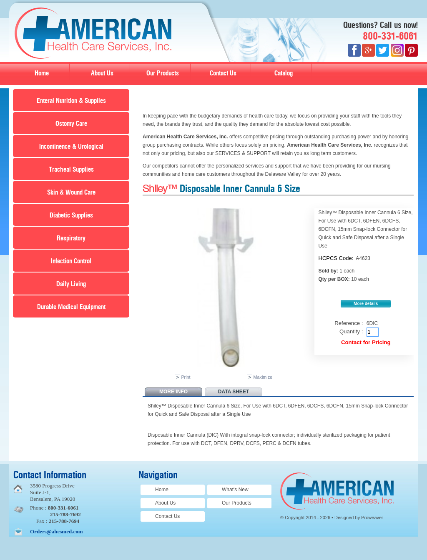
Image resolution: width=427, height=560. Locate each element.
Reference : (348, 323)
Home (42, 73)
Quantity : (351, 331)
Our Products (162, 73)
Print (185, 377)
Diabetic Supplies (71, 215)
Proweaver (372, 517)
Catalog (283, 73)
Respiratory (71, 238)
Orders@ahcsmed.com (56, 531)
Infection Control (71, 261)
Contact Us (223, 73)
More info (173, 392)
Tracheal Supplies (71, 169)
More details (366, 303)
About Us (102, 73)
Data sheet (233, 392)
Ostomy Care (71, 123)
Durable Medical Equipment (71, 307)
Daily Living (71, 284)
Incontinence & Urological (71, 146)
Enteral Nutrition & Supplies (71, 101)
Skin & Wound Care (71, 192)
